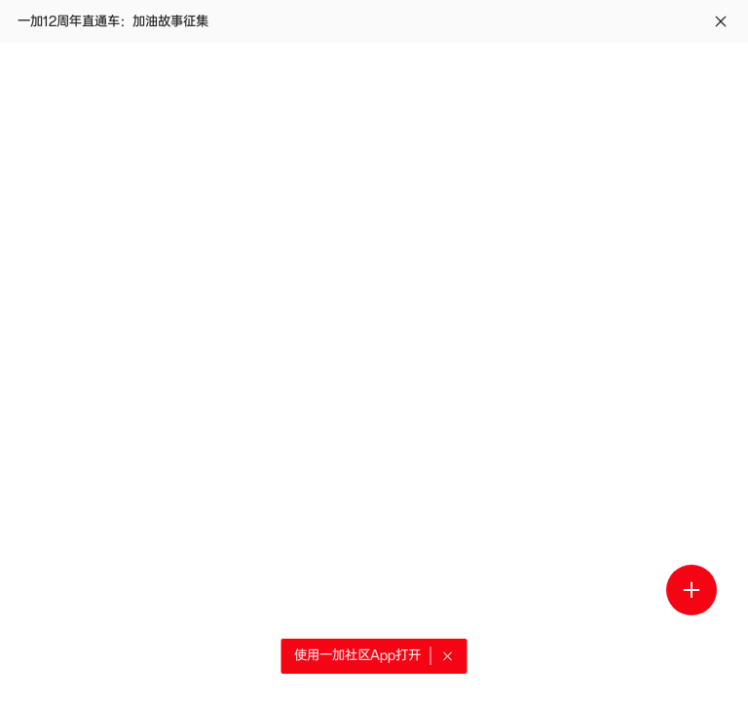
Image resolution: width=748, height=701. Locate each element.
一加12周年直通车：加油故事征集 (113, 21)
